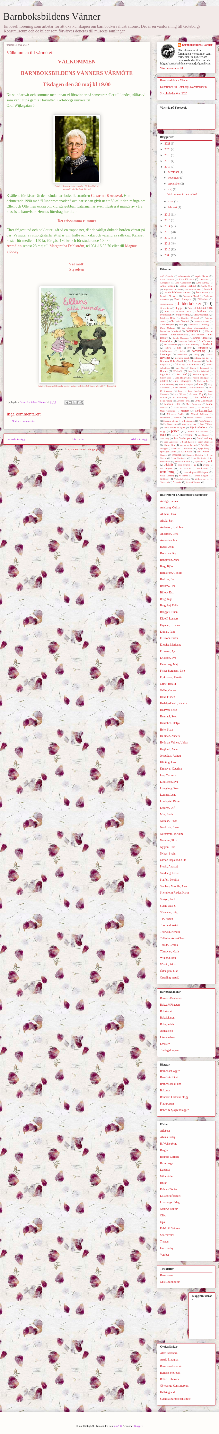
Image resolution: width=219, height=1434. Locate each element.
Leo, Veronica (168, 775)
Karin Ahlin (203, 381)
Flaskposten (167, 1103)
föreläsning (198, 350)
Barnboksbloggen (170, 1071)
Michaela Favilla (175, 414)
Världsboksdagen (182, 479)
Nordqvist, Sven (169, 827)
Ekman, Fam (167, 631)
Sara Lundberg (204, 438)
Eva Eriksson (205, 341)
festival (168, 347)
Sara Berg (164, 438)
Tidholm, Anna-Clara (172, 938)
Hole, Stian (166, 729)
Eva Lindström (170, 344)
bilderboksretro (167, 304)
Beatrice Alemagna (169, 296)
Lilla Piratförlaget (180, 397)
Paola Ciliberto (205, 421)
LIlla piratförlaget (170, 1195)
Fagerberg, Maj (169, 664)
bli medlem (165, 308)
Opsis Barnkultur (170, 1281)
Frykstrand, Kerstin (171, 677)
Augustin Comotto (172, 289)
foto (189, 347)
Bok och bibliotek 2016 (199, 308)
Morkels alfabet (194, 417)
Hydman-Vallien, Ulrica (174, 742)
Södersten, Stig (168, 912)
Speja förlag (203, 448)
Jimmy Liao (165, 377)
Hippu (193, 368)
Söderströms (167, 1235)
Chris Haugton (167, 324)
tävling (206, 464)
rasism (175, 435)
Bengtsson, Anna (169, 559)
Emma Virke (166, 341)
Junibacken (166, 1030)
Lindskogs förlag (169, 1202)
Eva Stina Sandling (190, 344)
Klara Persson (179, 387)
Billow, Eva (167, 592)
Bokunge (165, 1090)
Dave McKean (167, 328)
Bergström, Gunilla (171, 572)
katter (200, 384)
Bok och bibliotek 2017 (178, 311)
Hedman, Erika (168, 709)
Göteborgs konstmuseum (188, 364)
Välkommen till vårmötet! (182, 194)
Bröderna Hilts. (167, 318)
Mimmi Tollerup (199, 414)
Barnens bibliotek (170, 1372)
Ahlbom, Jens (168, 514)
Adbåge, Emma (169, 501)
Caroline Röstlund (190, 318)
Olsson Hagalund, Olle (173, 860)
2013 (168, 232)
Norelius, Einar (169, 840)
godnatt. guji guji (201, 358)
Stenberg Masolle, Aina (173, 886)
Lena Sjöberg (179, 394)
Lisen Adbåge (200, 397)
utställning (167, 472)
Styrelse (163, 455)
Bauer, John (167, 546)
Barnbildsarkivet (192, 289)
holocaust (204, 368)
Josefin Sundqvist (201, 377)
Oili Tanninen (188, 421)
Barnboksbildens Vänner (51, 16)
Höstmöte (178, 371)
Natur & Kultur (169, 1208)
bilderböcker (189, 303)
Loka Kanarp (166, 400)
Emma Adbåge (201, 337)
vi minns (183, 475)
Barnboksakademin (171, 1366)
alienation (204, 279)
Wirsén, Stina (168, 964)
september (174, 183)
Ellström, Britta (169, 638)
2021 (168, 143)
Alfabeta (165, 1130)
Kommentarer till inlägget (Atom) (86, 449)
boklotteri (202, 311)
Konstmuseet (197, 387)
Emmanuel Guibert (186, 341)
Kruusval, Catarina (171, 768)
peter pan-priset (189, 424)
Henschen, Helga (170, 723)
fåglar (182, 351)
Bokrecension (201, 314)
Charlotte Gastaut (179, 321)
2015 (168, 220)
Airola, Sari (166, 520)
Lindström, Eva (169, 781)
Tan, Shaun (166, 918)
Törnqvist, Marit (169, 951)
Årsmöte (177, 482)
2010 (168, 249)
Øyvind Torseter (193, 482)
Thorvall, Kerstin (170, 931)
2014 (168, 226)
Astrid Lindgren (169, 1359)
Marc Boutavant (193, 404)
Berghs (164, 1150)
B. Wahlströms (168, 1143)
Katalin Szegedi (185, 384)
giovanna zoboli (182, 358)
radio (163, 434)
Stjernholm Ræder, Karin (174, 892)
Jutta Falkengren (182, 381)
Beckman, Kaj (168, 553)
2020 (168, 149)
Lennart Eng (196, 394)
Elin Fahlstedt (197, 334)
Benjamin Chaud (191, 296)
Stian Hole (186, 451)
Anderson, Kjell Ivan (172, 527)
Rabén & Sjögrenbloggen (174, 1110)
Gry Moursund (195, 361)
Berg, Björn (167, 566)
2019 (168, 155)
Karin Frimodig (167, 384)
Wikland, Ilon (168, 957)
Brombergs (166, 1163)
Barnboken (166, 1275)
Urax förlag (166, 1248)
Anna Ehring (202, 282)
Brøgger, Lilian (169, 612)
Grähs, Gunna (168, 690)
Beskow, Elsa (167, 585)
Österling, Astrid (169, 977)
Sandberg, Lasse (169, 873)
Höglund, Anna (169, 749)
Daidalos (165, 1169)
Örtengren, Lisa (169, 971)
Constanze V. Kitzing (198, 324)
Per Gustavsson (170, 424)
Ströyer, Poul (167, 899)
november (174, 177)
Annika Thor (206, 286)
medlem (185, 410)
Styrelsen (177, 454)
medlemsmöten (203, 410)
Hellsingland (167, 1392)
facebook (207, 344)
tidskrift (168, 464)
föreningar (165, 354)
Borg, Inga (166, 599)
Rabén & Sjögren (170, 1228)
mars (171, 201)
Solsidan (205, 445)
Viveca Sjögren (201, 475)
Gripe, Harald (168, 683)
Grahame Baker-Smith (171, 361)
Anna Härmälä (167, 286)
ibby (190, 371)
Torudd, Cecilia (169, 944)
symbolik (199, 461)
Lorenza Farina (183, 400)
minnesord (165, 417)
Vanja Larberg (167, 475)
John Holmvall (182, 377)
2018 (168, 161)
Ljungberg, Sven (169, 788)
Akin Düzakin (186, 279)
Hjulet (163, 1182)
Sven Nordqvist (178, 458)
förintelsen (182, 354)
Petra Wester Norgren (174, 427)
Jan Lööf (182, 374)
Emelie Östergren (181, 338)
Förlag (196, 354)
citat (181, 324)
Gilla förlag (166, 1176)
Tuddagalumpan (169, 1050)
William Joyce (202, 479)
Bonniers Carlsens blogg (174, 1097)
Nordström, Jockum (171, 833)
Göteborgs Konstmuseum (174, 1385)
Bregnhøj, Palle (169, 605)
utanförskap (202, 468)
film (179, 347)
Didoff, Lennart (169, 618)
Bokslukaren (167, 1017)
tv (195, 464)
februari (173, 207)
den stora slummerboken (195, 328)
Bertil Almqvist (182, 299)
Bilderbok (203, 299)
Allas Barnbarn (168, 1353)
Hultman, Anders (170, 736)
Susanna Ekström (194, 455)
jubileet (164, 381)
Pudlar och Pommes (198, 431)
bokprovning (183, 314)
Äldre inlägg (139, 439)
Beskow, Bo (167, 579)
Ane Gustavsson (183, 282)
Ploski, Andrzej (169, 866)
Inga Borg (165, 374)
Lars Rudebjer (195, 391)
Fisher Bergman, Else (172, 670)
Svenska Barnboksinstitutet (175, 1398)
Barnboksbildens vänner (177, 292)
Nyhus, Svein (167, 853)
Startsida (78, 439)
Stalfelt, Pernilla (169, 879)
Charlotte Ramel (201, 321)
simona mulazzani (188, 445)
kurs (180, 391)
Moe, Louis (166, 814)
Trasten (164, 1241)
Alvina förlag (167, 1137)
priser (175, 431)
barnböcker (202, 292)
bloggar (179, 308)
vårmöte (164, 478)
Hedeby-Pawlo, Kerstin (173, 703)
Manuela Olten (172, 404)
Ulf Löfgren (166, 468)
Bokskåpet (166, 1011)
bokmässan (166, 314)
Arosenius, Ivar (169, 540)
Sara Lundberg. (171, 442)
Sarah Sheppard (205, 442)
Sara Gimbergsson (182, 438)
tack (210, 461)
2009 (168, 255)
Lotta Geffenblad (203, 400)
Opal (163, 1222)
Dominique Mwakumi (170, 331)
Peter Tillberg (206, 424)
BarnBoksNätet (169, 1077)
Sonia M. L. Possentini (183, 448)
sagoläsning (203, 435)
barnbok (208, 289)
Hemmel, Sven (168, 716)
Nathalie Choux (170, 421)
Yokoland (164, 482)
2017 (168, 166)
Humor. (164, 371)
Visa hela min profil (171, 68)
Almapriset (165, 282)
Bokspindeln (167, 1024)
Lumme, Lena (168, 794)
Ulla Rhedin (184, 468)
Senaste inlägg (16, 439)
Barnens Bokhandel (171, 998)
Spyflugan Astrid (168, 451)
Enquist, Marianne (170, 644)
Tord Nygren (184, 464)
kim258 (118, 1425)
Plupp (162, 431)
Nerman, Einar (168, 821)
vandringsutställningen (196, 472)
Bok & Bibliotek (169, 1379)
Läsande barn (167, 1037)
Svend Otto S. (168, 905)
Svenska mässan (182, 461)
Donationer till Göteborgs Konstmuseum (183, 86)
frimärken (203, 347)
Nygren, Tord (167, 847)
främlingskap (166, 351)
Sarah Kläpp (188, 442)
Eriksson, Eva (168, 657)
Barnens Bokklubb (171, 1083)
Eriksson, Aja (167, 651)
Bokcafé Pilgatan (170, 1004)
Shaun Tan (169, 445)
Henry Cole (180, 368)
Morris (209, 417)
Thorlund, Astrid (169, 925)
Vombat (164, 1254)
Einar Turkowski (179, 334)
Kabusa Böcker (169, 1189)
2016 (168, 214)
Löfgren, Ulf (167, 807)
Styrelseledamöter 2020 (173, 93)
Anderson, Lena (169, 533)
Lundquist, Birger (170, 801)
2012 (168, 237)
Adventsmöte (184, 276)
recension (187, 435)
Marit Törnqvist (167, 411)
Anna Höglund (188, 286)
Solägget (164, 448)
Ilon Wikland (202, 371)
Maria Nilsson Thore (184, 407)
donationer (192, 331)
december (174, 171)
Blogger (138, 1425)
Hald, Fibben (167, 697)
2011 (168, 243)
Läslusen (165, 1043)
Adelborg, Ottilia (169, 507)
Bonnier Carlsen (169, 1156)
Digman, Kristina (170, 625)
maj (170, 189)
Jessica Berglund (200, 374)
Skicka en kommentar (23, 421)
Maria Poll (204, 407)
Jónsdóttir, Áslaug (170, 755)
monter (178, 417)
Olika (163, 1215)
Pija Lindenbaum (199, 427)
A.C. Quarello (166, 276)
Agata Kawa (201, 276)
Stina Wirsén (203, 451)
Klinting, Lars (168, 762)
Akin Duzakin (167, 279)
